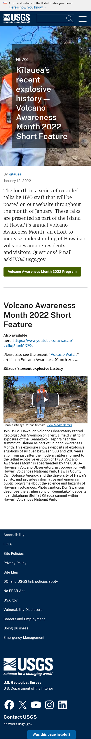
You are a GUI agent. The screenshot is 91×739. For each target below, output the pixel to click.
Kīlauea (15, 174)
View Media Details (59, 425)
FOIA (8, 544)
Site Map (11, 572)
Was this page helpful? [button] (51, 734)
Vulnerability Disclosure (23, 610)
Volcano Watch (64, 354)
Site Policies (14, 554)
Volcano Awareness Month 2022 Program (42, 272)
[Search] (69, 18)
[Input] (55, 18)
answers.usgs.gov (18, 724)
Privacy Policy (15, 563)
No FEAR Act (14, 591)
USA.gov (11, 600)
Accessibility (14, 535)
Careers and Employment (24, 619)
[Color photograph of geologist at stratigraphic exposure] (45, 96)
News (22, 59)
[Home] (17, 22)
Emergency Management (24, 638)
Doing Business (16, 628)
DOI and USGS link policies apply (31, 582)
